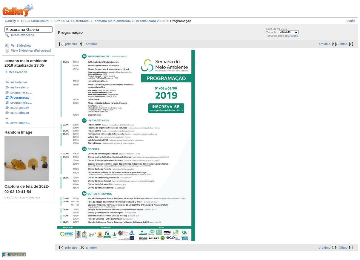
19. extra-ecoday (17, 107)
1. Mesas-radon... (17, 72)
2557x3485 (291, 35)
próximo (324, 44)
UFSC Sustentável (35, 21)
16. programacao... (18, 92)
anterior (91, 44)
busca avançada (22, 35)
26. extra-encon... (17, 123)
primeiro (71, 44)
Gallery (10, 21)
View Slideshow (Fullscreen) (31, 50)
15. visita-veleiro (17, 87)
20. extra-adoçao (17, 112)
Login (351, 20)
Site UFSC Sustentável (72, 21)
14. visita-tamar (16, 82)
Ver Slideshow (21, 45)
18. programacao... (18, 102)
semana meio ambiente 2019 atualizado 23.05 (130, 21)
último (343, 44)
